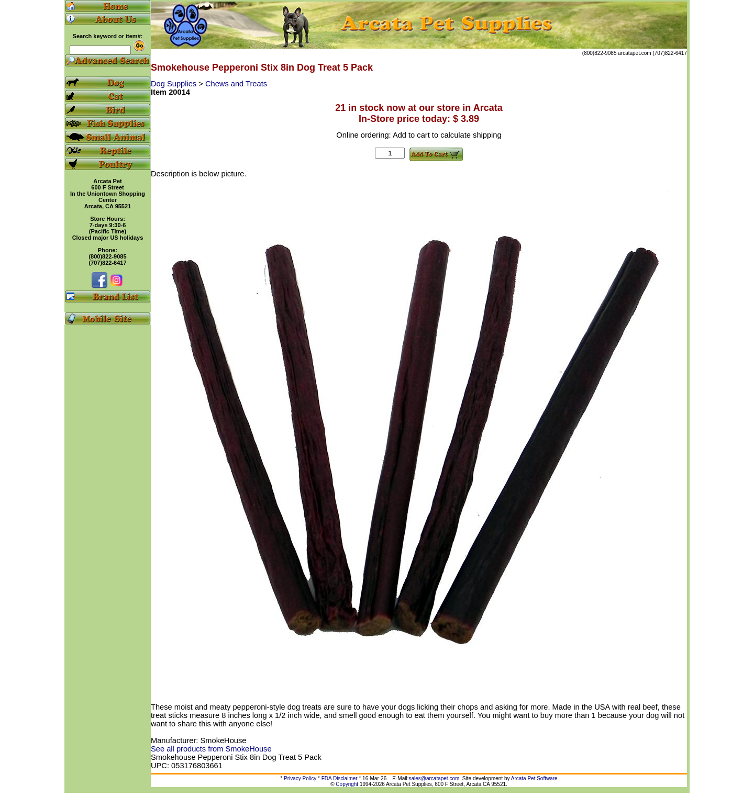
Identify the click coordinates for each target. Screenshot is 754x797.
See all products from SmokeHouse (211, 749)
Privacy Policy (300, 778)
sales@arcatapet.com (433, 778)
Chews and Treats (236, 84)
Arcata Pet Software (534, 778)
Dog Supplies (174, 84)
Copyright (347, 784)
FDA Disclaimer (339, 778)
